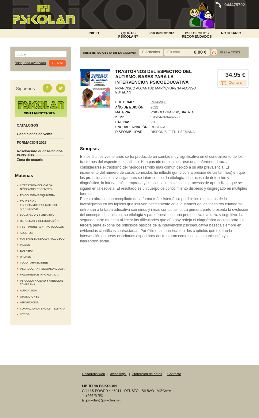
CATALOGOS (27, 125)
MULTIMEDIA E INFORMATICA (39, 274)
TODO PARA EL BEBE (34, 262)
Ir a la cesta (230, 52)
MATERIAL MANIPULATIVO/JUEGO (42, 238)
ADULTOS (26, 232)
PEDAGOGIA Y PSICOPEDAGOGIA (42, 268)
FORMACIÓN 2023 (32, 142)
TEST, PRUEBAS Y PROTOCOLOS (42, 226)
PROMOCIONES (162, 33)
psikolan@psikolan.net (103, 400)
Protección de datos (147, 374)
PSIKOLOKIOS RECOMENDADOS (197, 34)
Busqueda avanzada (30, 63)
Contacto (174, 374)
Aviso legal (118, 374)
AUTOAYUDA (28, 290)
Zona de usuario (30, 160)
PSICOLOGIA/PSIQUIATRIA (37, 195)
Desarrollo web (93, 374)
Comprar (236, 82)
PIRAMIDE (158, 102)
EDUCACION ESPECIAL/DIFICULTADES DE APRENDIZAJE (39, 205)
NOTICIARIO (231, 33)
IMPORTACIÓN (29, 302)
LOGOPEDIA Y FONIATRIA (37, 214)
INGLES (25, 244)
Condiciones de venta (34, 134)
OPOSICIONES (29, 296)
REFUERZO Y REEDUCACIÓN (39, 220)
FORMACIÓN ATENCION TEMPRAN (42, 308)
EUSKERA (26, 250)
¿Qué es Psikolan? (128, 34)
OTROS (25, 314)
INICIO (94, 33)
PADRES (25, 256)
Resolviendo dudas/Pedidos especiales (40, 152)
